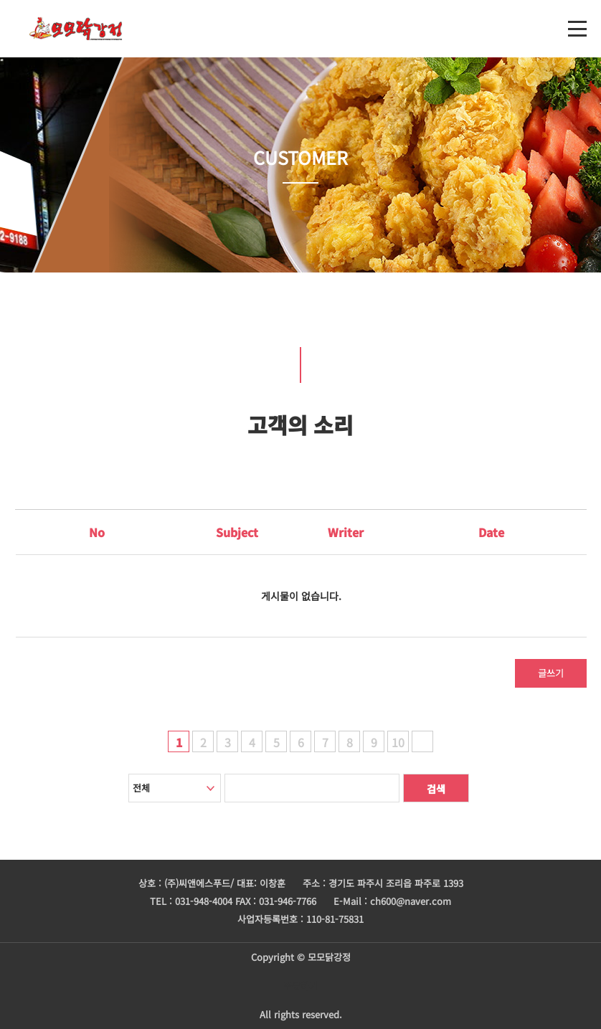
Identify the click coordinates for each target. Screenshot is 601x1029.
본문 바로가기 (0, 0)
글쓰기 (551, 673)
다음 (422, 741)
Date (491, 532)
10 (398, 742)
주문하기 (300, 985)
